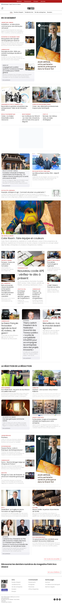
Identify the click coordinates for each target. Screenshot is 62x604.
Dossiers (49, 12)
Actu (11, 12)
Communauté (33, 580)
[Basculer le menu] (2, 8)
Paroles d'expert (18, 12)
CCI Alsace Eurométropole (52, 584)
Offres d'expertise (33, 589)
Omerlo (10, 602)
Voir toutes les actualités (51, 559)
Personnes (31, 587)
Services (43, 1)
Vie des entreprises (40, 12)
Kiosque (36, 1)
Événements (27, 1)
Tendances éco (29, 12)
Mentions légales (50, 587)
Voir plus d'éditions (53, 572)
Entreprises (31, 584)
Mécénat (19, 1)
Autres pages (49, 580)
